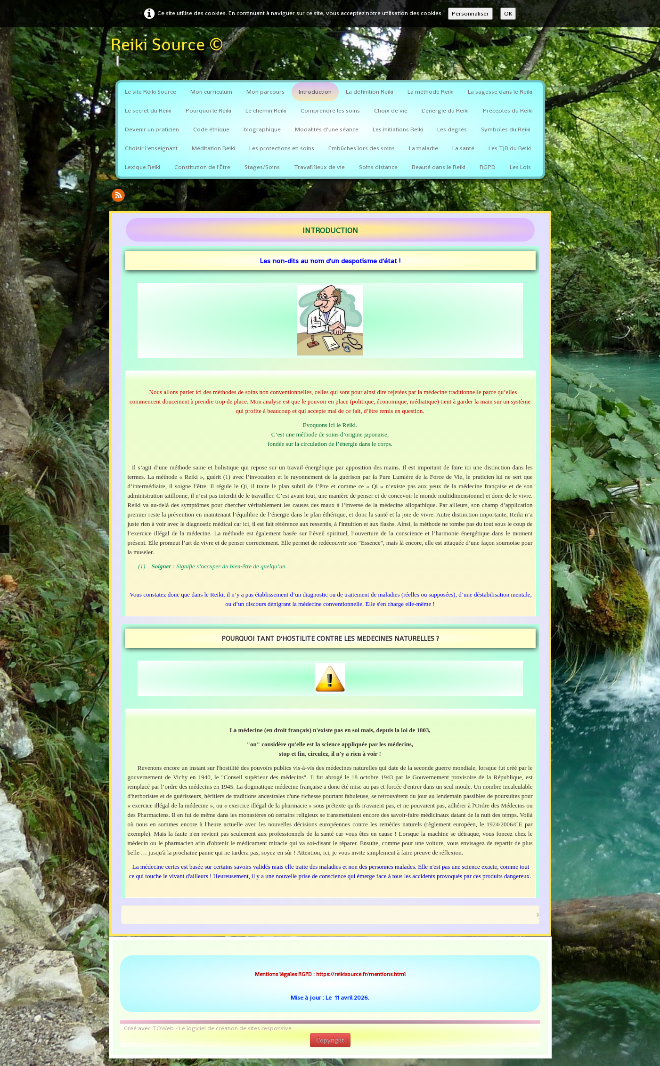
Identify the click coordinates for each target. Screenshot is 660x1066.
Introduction (315, 92)
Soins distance (378, 167)
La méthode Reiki (430, 92)
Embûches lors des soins (361, 148)
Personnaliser (470, 13)
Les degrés (452, 129)
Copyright (330, 1040)
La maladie (423, 148)
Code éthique (211, 129)
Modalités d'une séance (327, 129)
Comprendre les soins (330, 110)
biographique (262, 129)
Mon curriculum (211, 92)
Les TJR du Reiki (510, 148)
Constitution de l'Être (202, 167)
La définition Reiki (369, 92)
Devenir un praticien (152, 129)
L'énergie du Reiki (445, 110)
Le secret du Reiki (148, 110)
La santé (463, 148)
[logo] (170, 51)
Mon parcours (265, 92)
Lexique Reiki (142, 167)
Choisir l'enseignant (151, 148)
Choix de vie (390, 110)
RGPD (488, 167)
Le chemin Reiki (265, 110)
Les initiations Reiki (398, 129)
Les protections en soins (281, 148)
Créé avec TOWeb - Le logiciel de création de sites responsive (208, 1028)
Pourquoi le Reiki (208, 110)
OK (508, 13)
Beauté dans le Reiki (438, 167)
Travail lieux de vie (319, 167)
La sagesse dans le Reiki (500, 92)
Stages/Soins (262, 167)
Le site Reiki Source (150, 92)
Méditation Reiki (213, 148)
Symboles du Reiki (505, 129)
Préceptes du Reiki (508, 110)
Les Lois (520, 167)
